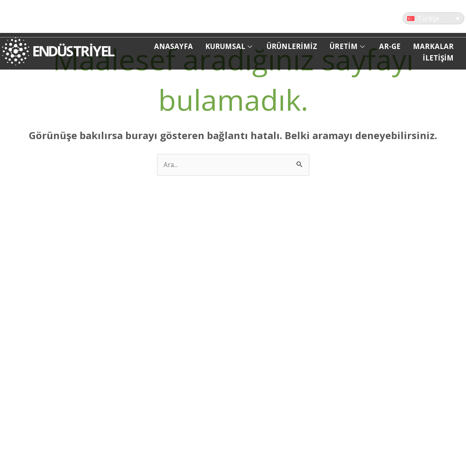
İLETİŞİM (438, 58)
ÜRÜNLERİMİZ (292, 46)
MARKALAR (433, 46)
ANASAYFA (173, 46)
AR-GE (389, 46)
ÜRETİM (348, 46)
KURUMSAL (229, 46)
